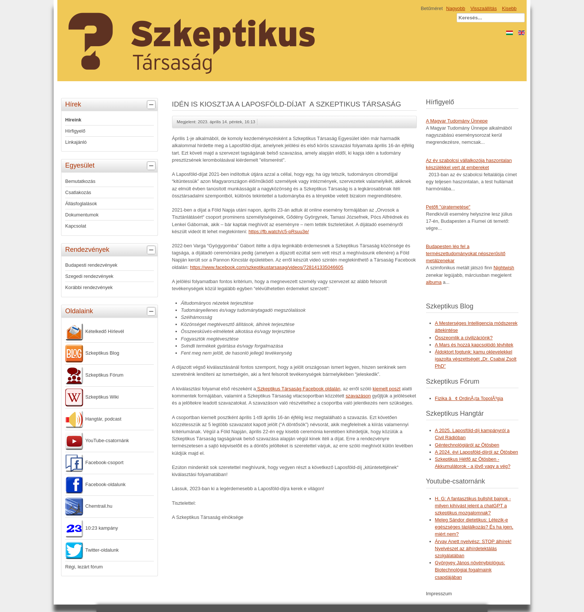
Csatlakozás (78, 192)
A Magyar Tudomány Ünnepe (457, 121)
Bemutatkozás (80, 181)
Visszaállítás (483, 8)
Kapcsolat (75, 226)
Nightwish (503, 267)
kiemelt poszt (387, 388)
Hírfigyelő (75, 131)
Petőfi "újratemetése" (448, 207)
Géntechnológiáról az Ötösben (467, 445)
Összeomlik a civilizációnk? (464, 337)
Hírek (111, 104)
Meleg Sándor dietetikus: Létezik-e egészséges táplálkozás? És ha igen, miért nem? (474, 527)
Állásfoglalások (81, 203)
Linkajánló (76, 142)
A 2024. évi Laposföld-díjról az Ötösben (476, 452)
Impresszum (439, 593)
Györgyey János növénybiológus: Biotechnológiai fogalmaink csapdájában (470, 570)
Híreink (73, 120)
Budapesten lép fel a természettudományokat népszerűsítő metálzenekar (465, 253)
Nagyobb (455, 8)
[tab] (152, 104)
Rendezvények (111, 250)
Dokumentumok (82, 215)
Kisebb (509, 8)
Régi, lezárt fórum (84, 567)
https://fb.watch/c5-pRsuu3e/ (278, 231)
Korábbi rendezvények (88, 287)
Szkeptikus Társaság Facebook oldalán (298, 388)
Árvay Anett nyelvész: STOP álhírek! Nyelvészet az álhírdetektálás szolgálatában (473, 548)
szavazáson (358, 396)
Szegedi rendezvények (89, 276)
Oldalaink (111, 311)
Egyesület (111, 165)
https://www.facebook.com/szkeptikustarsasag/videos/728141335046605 (266, 267)
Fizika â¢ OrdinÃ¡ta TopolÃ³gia (469, 398)
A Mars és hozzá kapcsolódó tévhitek (474, 345)
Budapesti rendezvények (91, 265)
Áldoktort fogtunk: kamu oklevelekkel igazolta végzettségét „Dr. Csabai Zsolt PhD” (476, 359)
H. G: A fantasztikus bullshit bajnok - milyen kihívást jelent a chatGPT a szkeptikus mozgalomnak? (473, 506)
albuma (434, 282)
